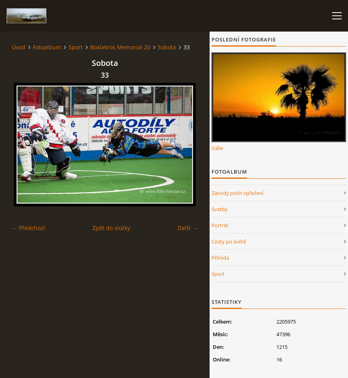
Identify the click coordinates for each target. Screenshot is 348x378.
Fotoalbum (47, 47)
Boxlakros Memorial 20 (120, 47)
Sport (75, 47)
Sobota (167, 47)
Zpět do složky (111, 228)
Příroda (220, 257)
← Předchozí (28, 228)
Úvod (18, 47)
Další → (188, 228)
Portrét (220, 225)
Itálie (217, 148)
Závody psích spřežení (237, 192)
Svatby (220, 209)
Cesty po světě (229, 241)
